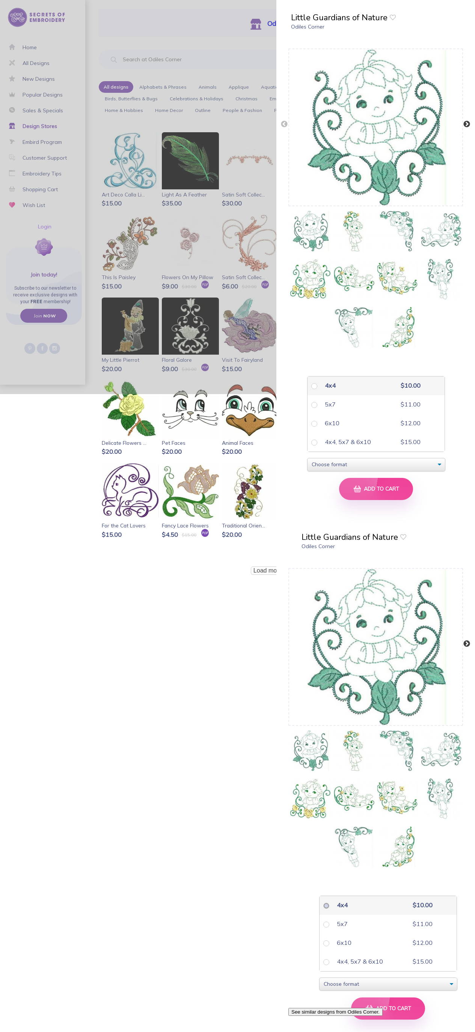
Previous (284, 124)
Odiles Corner (307, 26)
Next (466, 124)
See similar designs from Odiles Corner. (335, 1012)
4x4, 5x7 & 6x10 (347, 441)
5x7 (329, 404)
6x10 (331, 423)
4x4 (329, 385)
